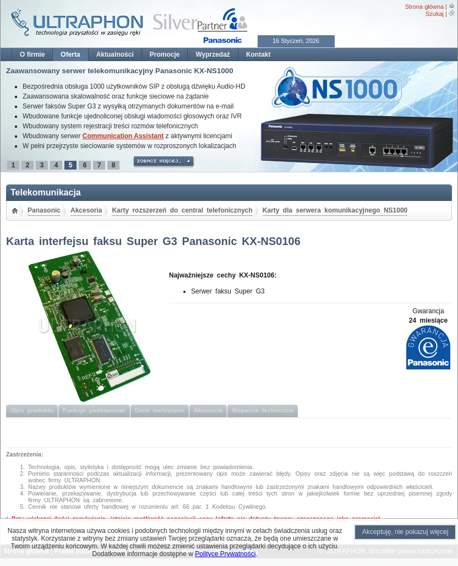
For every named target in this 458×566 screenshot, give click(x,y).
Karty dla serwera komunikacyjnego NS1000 (335, 210)
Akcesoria (86, 210)
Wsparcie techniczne (262, 410)
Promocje (165, 54)
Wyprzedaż (212, 54)
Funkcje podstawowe (94, 410)
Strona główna (424, 6)
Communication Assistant (123, 136)
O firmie (32, 54)
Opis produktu (31, 410)
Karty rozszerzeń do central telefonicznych (182, 210)
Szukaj (435, 13)
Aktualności (115, 54)
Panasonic (44, 210)
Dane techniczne (159, 410)
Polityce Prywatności (225, 554)
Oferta (70, 54)
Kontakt (258, 54)
